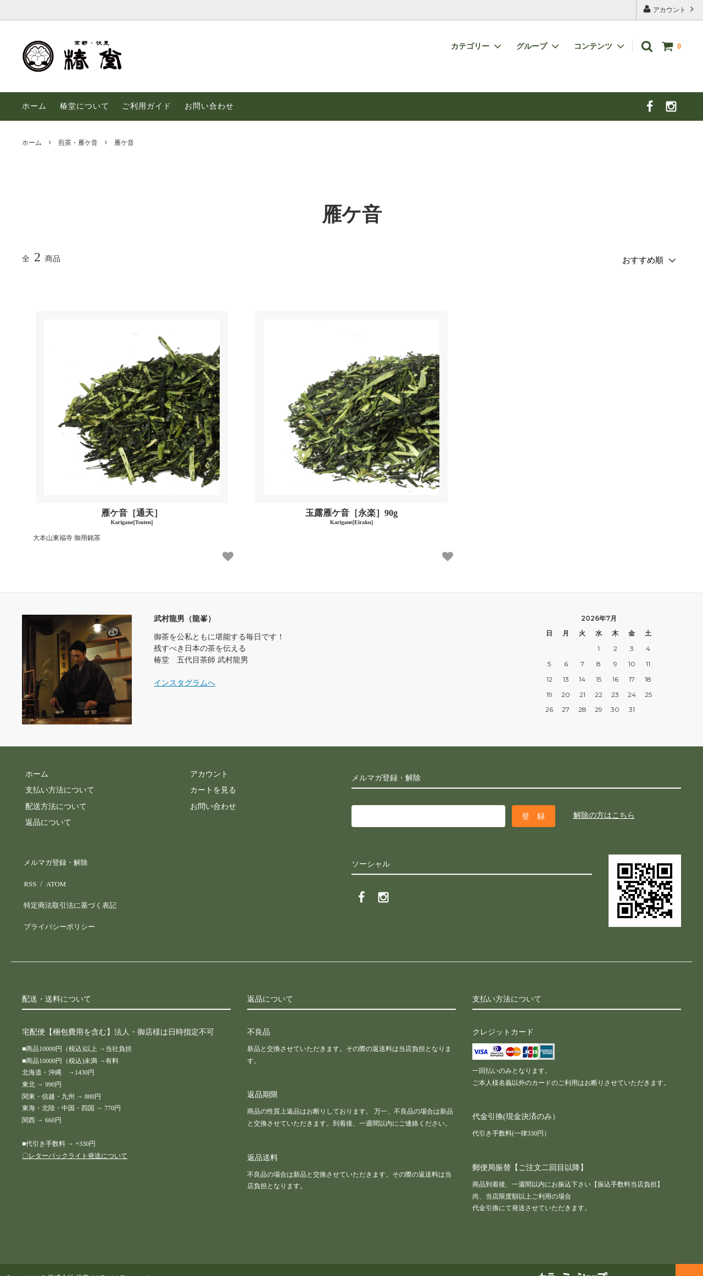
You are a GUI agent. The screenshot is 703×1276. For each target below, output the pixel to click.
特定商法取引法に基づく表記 (72, 890)
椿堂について (84, 106)
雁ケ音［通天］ (132, 514)
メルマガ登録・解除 (56, 857)
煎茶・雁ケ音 (78, 143)
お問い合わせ (209, 106)
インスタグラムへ (184, 680)
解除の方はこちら (604, 812)
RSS (29, 873)
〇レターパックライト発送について (74, 1140)
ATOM (52, 873)
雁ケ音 (124, 143)
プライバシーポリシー (60, 906)
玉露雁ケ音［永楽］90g (351, 514)
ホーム (34, 106)
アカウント (669, 9)
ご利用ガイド (146, 106)
